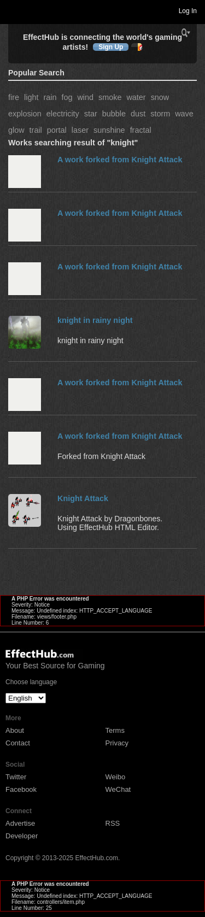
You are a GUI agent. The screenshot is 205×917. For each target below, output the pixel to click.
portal (57, 130)
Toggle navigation (13, 10)
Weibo (116, 777)
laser (80, 130)
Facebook (21, 789)
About (14, 730)
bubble (114, 113)
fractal (140, 130)
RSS (113, 823)
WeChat (118, 789)
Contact (17, 743)
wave (184, 113)
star (90, 113)
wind (85, 97)
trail (36, 130)
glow (16, 130)
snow (160, 97)
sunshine (109, 130)
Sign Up (110, 47)
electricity (62, 113)
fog (66, 97)
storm (160, 113)
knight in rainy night (95, 320)
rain (49, 97)
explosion (25, 113)
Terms (115, 730)
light (31, 97)
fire (13, 97)
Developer (21, 836)
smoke (109, 97)
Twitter (15, 777)
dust (138, 113)
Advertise (20, 823)
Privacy (117, 743)
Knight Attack (82, 498)
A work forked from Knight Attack (119, 159)
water (135, 97)
